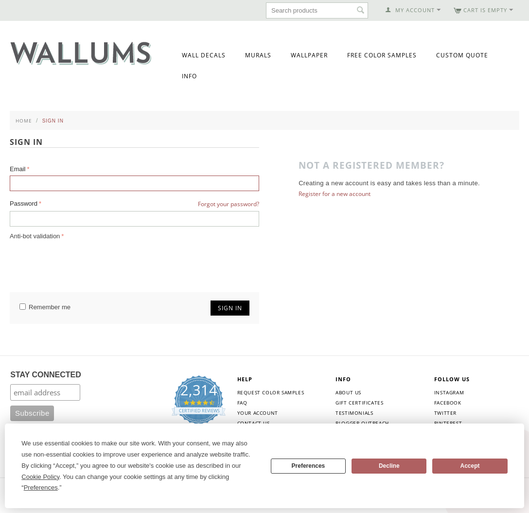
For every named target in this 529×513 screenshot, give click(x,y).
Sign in (230, 308)
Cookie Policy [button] (40, 476)
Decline (389, 465)
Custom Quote (462, 55)
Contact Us (253, 423)
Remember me (45, 307)
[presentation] (84, 261)
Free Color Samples (382, 55)
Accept (470, 465)
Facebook (447, 402)
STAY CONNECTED (45, 375)
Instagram (449, 392)
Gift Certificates (359, 402)
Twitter (445, 412)
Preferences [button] (41, 487)
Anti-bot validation (35, 236)
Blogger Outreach (362, 423)
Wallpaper (309, 55)
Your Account (257, 412)
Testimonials (354, 412)
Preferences (308, 465)
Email (18, 169)
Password (23, 203)
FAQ (242, 402)
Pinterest (448, 423)
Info (189, 76)
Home (24, 120)
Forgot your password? (228, 204)
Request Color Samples (270, 392)
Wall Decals (204, 55)
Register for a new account (334, 194)
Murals (258, 55)
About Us (348, 392)
